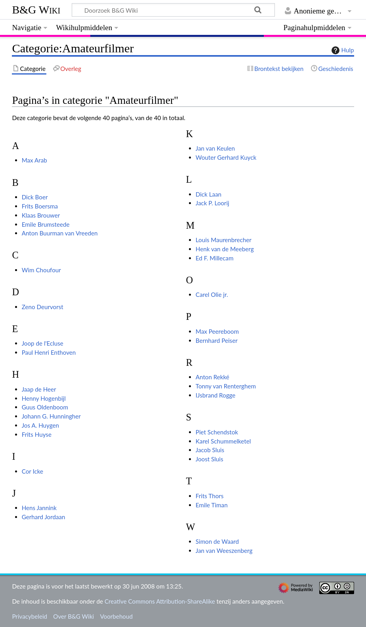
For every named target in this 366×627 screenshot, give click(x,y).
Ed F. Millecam (215, 258)
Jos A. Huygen (40, 425)
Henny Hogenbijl (44, 398)
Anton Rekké (212, 376)
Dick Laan (208, 194)
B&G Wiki (36, 10)
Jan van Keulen (215, 148)
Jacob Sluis (210, 449)
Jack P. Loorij (212, 202)
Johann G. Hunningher (51, 416)
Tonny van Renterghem (226, 386)
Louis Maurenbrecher (224, 239)
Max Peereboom (217, 331)
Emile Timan (212, 504)
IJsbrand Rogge (216, 395)
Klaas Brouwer (41, 215)
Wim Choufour (41, 269)
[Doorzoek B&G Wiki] (173, 10)
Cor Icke (32, 471)
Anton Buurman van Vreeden (60, 233)
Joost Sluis (209, 459)
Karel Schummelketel (223, 441)
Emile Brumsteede (46, 224)
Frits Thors (210, 495)
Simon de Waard (217, 541)
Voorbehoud (116, 616)
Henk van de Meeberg (225, 248)
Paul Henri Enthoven (49, 352)
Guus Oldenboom (45, 407)
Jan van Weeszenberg (224, 550)
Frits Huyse (36, 434)
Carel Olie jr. (212, 294)
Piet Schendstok (217, 432)
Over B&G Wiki (73, 616)
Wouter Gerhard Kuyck (226, 157)
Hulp (342, 50)
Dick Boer (35, 197)
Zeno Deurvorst (42, 306)
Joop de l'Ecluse (42, 343)
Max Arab (34, 160)
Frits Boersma (40, 206)
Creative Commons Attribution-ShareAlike (160, 601)
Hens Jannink (39, 507)
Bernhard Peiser (217, 340)
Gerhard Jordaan (43, 516)
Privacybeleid (29, 616)
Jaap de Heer (39, 389)
